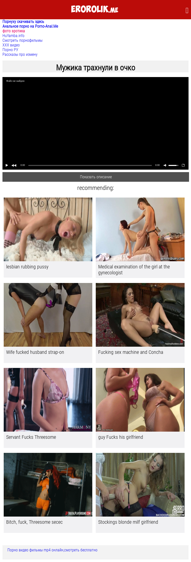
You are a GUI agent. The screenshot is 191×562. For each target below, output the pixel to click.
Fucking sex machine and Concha (130, 352)
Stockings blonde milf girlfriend (128, 522)
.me (94, 9)
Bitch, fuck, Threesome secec (34, 522)
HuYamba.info (13, 35)
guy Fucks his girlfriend (120, 437)
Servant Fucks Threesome (31, 437)
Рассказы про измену (20, 54)
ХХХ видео (11, 45)
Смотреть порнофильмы (22, 40)
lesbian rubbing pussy (27, 267)
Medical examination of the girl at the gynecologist (134, 270)
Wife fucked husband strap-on (35, 352)
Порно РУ (10, 49)
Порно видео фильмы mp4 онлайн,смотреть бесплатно (52, 550)
